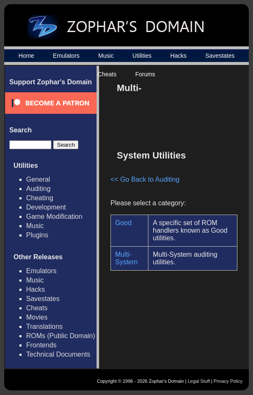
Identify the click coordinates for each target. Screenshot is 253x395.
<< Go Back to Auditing (145, 179)
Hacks (178, 55)
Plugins (37, 235)
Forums (145, 74)
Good (123, 222)
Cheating (39, 198)
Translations (44, 326)
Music (106, 55)
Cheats (107, 74)
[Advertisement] (195, 111)
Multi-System (126, 258)
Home (26, 55)
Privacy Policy (228, 381)
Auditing (38, 188)
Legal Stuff (199, 381)
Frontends (41, 345)
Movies (37, 317)
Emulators (66, 55)
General (38, 179)
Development (46, 207)
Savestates (219, 55)
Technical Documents (58, 354)
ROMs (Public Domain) (60, 335)
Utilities (141, 55)
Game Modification (54, 216)
